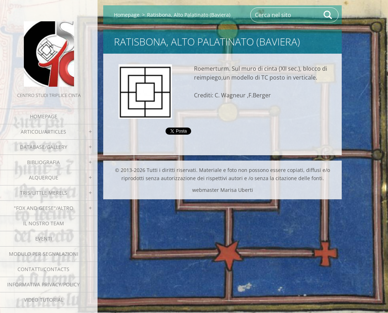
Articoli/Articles (43, 131)
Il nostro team (43, 223)
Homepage (43, 116)
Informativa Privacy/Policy (43, 284)
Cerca (328, 15)
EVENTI (43, 238)
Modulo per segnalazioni (43, 253)
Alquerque (43, 177)
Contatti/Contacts (43, 269)
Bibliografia (43, 162)
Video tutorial (43, 299)
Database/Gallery (43, 147)
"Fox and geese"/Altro (43, 208)
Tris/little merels (43, 192)
